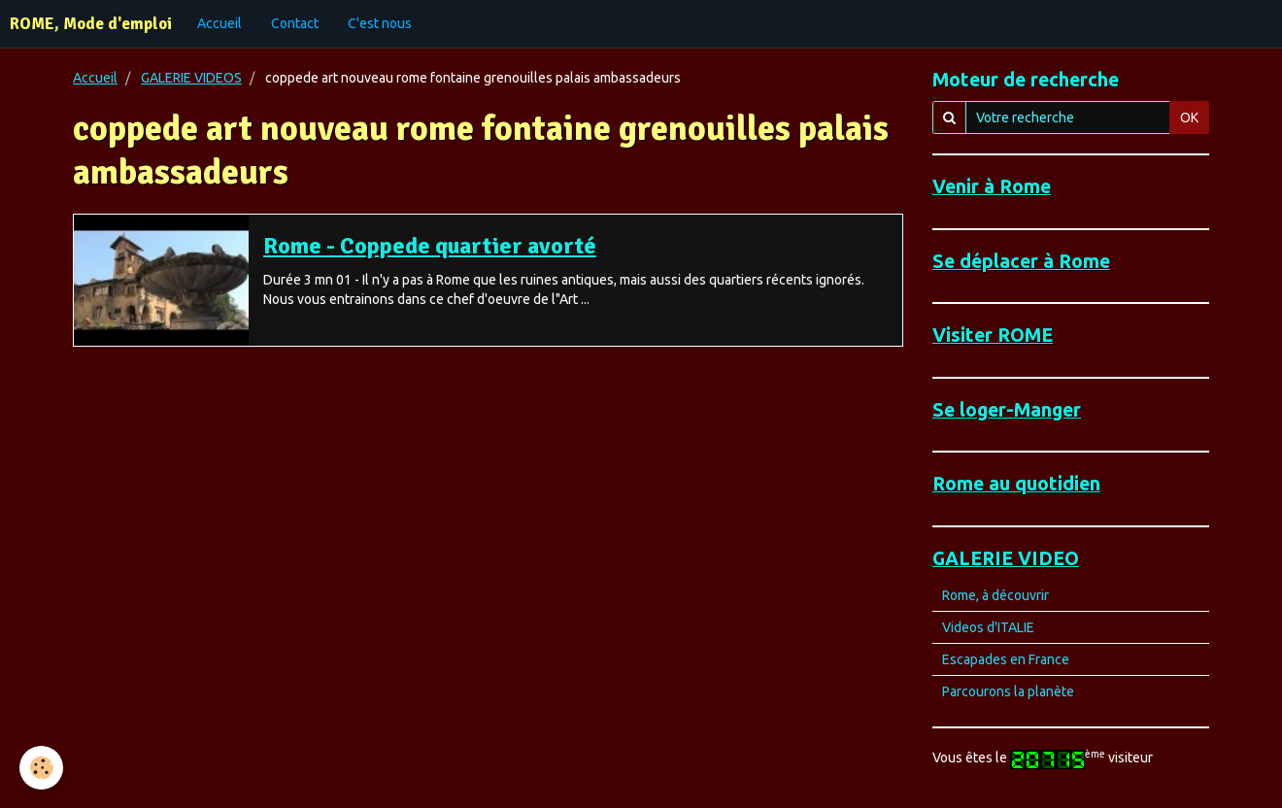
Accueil (219, 23)
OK (1189, 117)
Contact (295, 23)
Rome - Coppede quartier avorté (429, 245)
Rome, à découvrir (995, 595)
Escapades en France (1005, 659)
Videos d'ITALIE (988, 627)
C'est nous (380, 23)
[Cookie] (41, 768)
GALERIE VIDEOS (191, 77)
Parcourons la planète (1008, 691)
